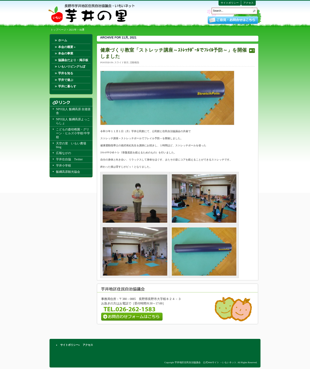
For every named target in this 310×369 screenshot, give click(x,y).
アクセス (248, 2)
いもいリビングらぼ (71, 66)
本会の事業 (65, 53)
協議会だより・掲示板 (73, 60)
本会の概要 (67, 47)
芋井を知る (65, 73)
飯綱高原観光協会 (68, 171)
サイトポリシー (230, 2)
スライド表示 (121, 62)
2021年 (73, 29)
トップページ (58, 29)
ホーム (62, 40)
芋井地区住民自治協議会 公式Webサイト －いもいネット (91, 13)
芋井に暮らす (67, 86)
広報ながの (63, 153)
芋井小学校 (63, 165)
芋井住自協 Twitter (69, 159)
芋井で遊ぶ (65, 80)
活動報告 (134, 62)
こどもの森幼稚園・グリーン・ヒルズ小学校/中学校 (73, 133)
